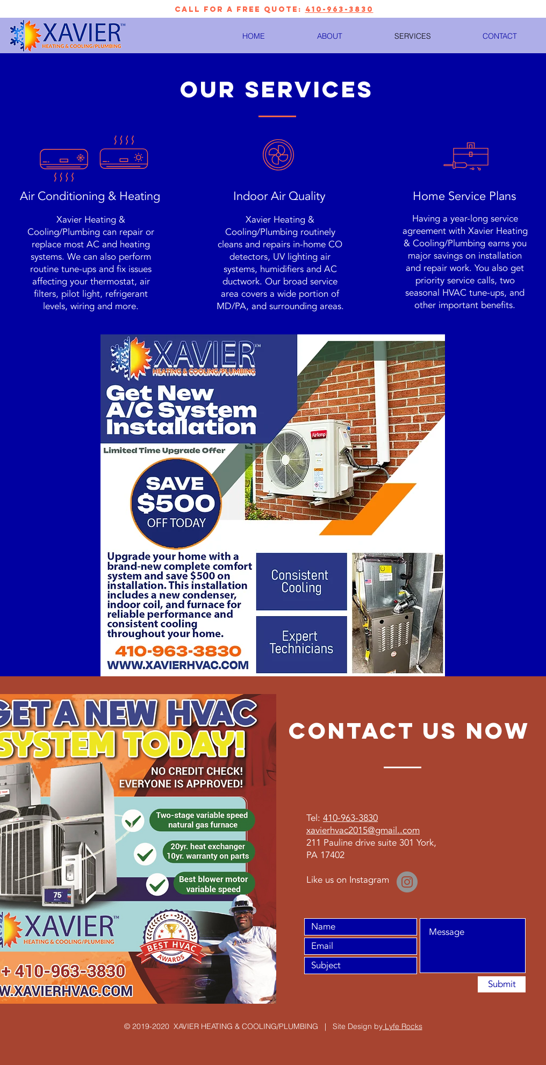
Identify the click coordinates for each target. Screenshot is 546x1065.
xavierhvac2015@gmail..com (363, 830)
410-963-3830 (339, 9)
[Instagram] (407, 881)
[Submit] (502, 984)
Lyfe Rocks (402, 1026)
